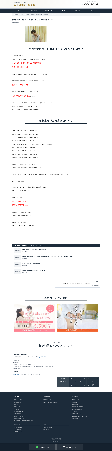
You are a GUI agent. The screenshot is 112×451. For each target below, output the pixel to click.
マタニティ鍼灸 (17, 429)
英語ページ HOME (18, 400)
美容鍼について (75, 400)
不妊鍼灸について (18, 427)
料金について (17, 407)
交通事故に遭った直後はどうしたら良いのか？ (46, 14)
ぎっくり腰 (74, 402)
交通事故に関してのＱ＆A (78, 407)
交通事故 (33, 14)
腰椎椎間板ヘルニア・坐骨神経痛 (79, 416)
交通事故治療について (77, 409)
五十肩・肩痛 (75, 404)
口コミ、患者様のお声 (19, 416)
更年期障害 (74, 411)
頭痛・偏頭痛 (75, 418)
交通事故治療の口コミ (19, 418)
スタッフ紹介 (17, 409)
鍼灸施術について (47, 400)
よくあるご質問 (17, 414)
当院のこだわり (17, 402)
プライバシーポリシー (48, 427)
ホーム (19, 10)
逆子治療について (18, 432)
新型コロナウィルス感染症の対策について (23, 420)
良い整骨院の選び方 (18, 411)
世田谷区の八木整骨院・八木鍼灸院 (21, 14)
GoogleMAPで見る (41, 357)
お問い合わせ (46, 429)
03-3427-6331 (90, 4)
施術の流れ (16, 404)
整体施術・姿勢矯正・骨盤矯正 (50, 402)
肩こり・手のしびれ (76, 414)
